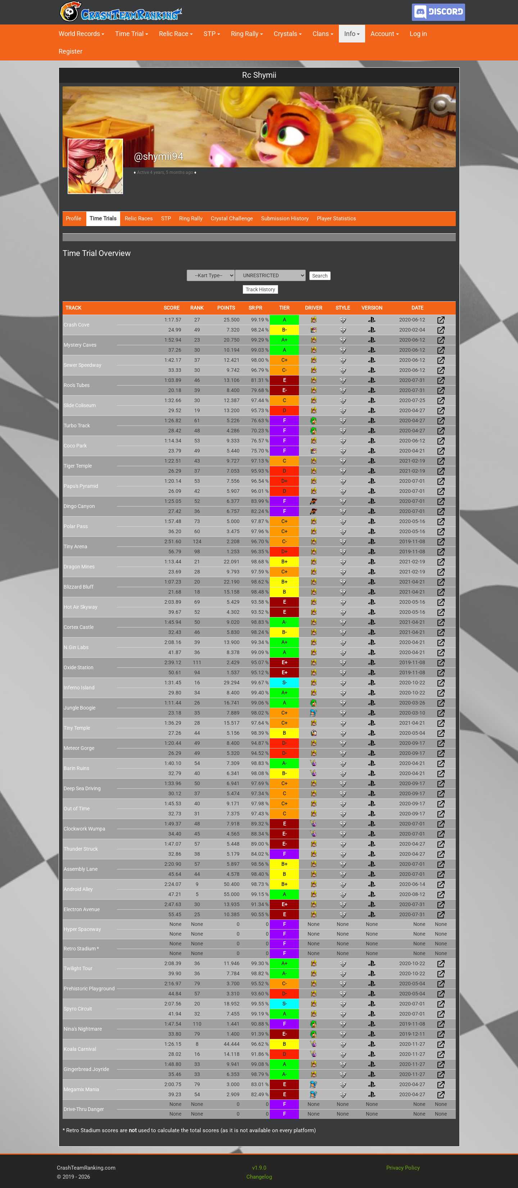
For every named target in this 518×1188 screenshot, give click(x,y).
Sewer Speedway (82, 364)
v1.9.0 (259, 1167)
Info (349, 33)
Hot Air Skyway (80, 606)
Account (382, 33)
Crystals (285, 33)
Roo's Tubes (77, 384)
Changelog (259, 1176)
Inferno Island (79, 686)
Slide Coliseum (80, 404)
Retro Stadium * (81, 947)
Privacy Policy (403, 1167)
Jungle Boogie (79, 707)
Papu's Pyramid (81, 485)
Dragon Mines (79, 565)
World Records (79, 33)
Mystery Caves (80, 344)
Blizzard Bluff (79, 586)
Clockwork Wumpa (84, 828)
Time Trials (103, 218)
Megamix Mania (81, 1088)
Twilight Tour (78, 967)
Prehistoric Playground (89, 987)
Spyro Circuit (78, 1008)
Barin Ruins (76, 767)
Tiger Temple (78, 465)
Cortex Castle (79, 626)
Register (70, 51)
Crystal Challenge (232, 218)
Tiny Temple (77, 727)
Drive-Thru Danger (84, 1108)
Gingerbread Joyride (86, 1068)
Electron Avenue (82, 908)
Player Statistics (336, 218)
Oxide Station (79, 666)
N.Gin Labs (76, 646)
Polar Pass (76, 525)
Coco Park (75, 444)
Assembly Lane (80, 868)
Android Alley (78, 888)
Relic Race (173, 33)
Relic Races (139, 218)
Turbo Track (77, 424)
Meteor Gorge (79, 747)
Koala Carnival (80, 1048)
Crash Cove (76, 324)
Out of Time (77, 807)
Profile (73, 218)
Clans (321, 33)
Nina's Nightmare (83, 1028)
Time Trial (129, 33)
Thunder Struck (81, 848)
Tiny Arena (75, 545)
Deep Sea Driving (82, 787)
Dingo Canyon (79, 505)
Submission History (285, 218)
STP (209, 33)
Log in (418, 33)
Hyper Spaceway (82, 928)
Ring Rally (245, 33)
